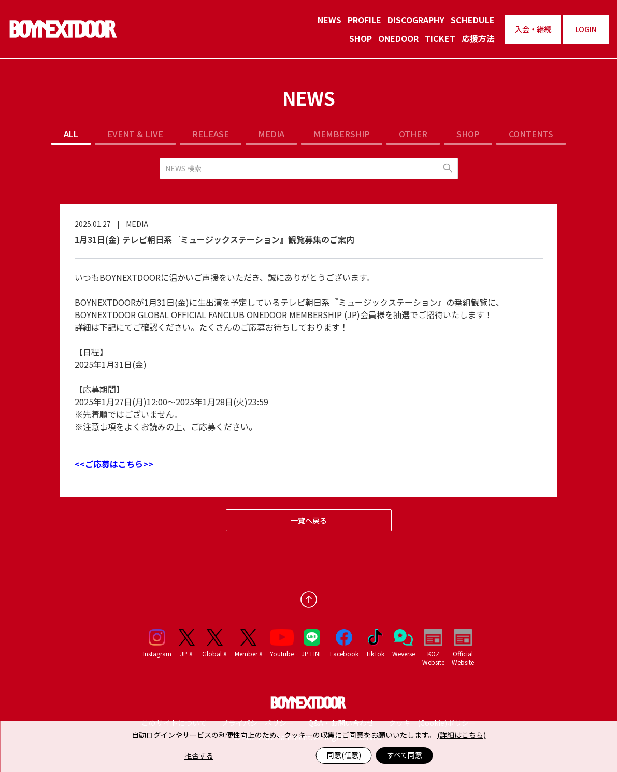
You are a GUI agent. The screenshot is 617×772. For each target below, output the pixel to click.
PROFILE (364, 19)
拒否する (198, 755)
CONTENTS (531, 133)
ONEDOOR (398, 38)
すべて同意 (404, 755)
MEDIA (271, 133)
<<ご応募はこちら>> (114, 464)
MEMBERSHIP (341, 133)
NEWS (329, 19)
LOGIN (586, 29)
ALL (71, 133)
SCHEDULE (473, 19)
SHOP (360, 38)
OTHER (413, 133)
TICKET (440, 38)
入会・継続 (533, 29)
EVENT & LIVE (135, 133)
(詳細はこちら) (461, 735)
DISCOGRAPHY (416, 19)
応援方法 (478, 38)
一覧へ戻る (309, 520)
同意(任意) (344, 755)
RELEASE (210, 133)
